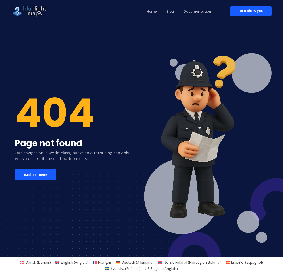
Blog (171, 11)
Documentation (198, 11)
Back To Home (35, 174)
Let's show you (252, 11)
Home (152, 11)
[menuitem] (35, 262)
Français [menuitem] (105, 262)
